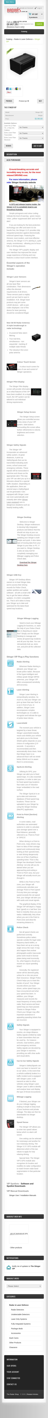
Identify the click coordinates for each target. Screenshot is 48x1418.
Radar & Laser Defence (23, 39)
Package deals (17, 1329)
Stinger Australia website (24, 182)
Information (12, 1359)
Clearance (13, 1347)
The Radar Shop (13, 1394)
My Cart (35, 14)
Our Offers (11, 1366)
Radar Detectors (17, 1310)
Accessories (16, 1333)
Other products (16, 1248)
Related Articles (32, 1394)
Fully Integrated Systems (21, 1324)
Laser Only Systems (19, 1319)
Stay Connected (13, 1378)
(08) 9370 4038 (20, 22)
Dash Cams (13, 1338)
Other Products (15, 1343)
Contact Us (12, 1384)
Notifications (12, 1257)
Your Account (13, 1372)
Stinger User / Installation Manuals (22, 1195)
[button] (39, 24)
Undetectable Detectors (20, 1314)
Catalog (9, 39)
